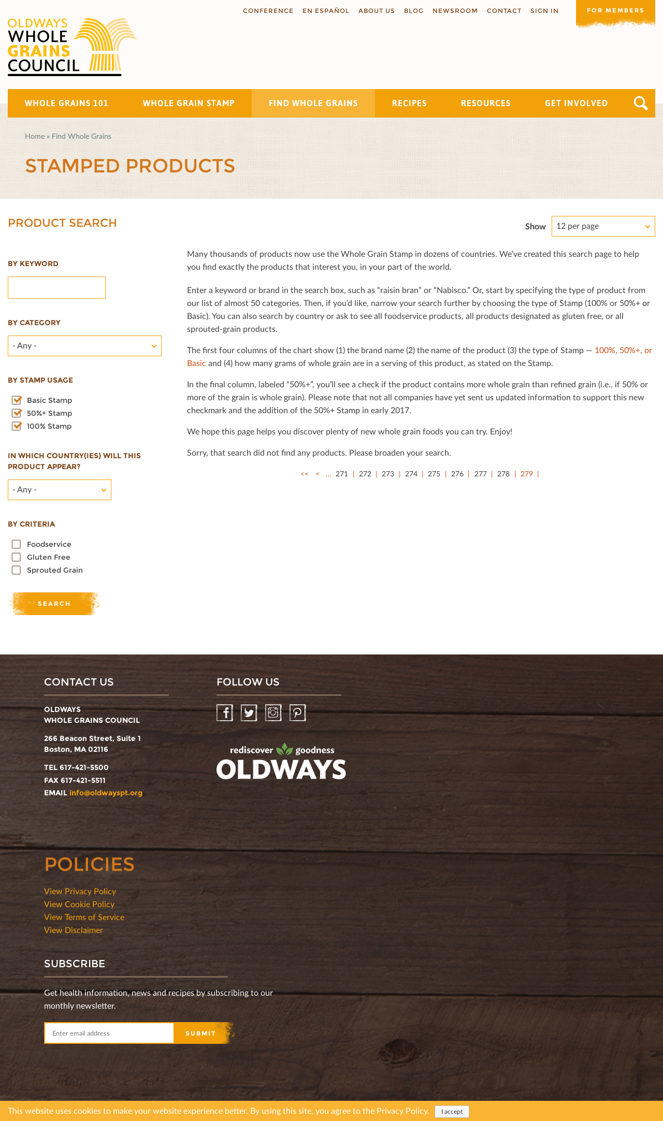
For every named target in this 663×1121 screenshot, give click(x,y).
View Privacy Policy (80, 891)
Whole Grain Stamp (189, 103)
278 (503, 473)
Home (35, 136)
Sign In (541, 10)
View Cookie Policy (79, 904)
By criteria (31, 524)
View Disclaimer (73, 930)
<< (304, 473)
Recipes (409, 103)
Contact (500, 10)
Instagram (274, 713)
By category (34, 322)
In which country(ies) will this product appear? (74, 461)
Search (641, 103)
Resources (486, 103)
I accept (452, 1111)
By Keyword (33, 263)
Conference (264, 10)
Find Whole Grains (313, 103)
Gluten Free (48, 557)
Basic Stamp (49, 400)
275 (434, 473)
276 (457, 473)
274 (411, 473)
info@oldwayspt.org (105, 792)
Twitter (250, 713)
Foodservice (49, 544)
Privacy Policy (402, 1110)
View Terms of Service (84, 917)
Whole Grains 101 (67, 103)
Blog (410, 10)
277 (480, 473)
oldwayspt (281, 765)
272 (365, 473)
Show (535, 226)
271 (342, 473)
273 (388, 473)
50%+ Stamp (49, 413)
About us (373, 10)
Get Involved (576, 103)
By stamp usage (40, 380)
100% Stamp (49, 426)
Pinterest (299, 713)
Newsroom (451, 10)
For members (613, 10)
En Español (322, 10)
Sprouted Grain (55, 570)
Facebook (226, 713)
